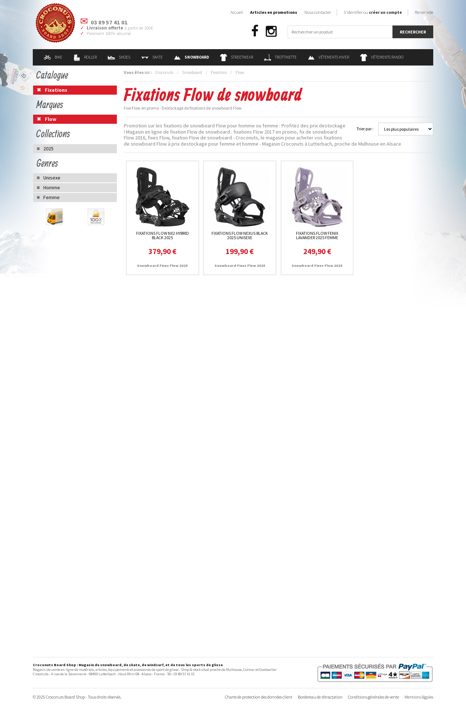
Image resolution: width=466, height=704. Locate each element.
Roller (85, 57)
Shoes (119, 57)
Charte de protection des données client (258, 697)
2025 (48, 148)
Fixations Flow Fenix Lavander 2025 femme (317, 235)
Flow (240, 72)
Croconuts (164, 72)
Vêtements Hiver (328, 57)
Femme (51, 197)
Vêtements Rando (381, 57)
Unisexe (51, 177)
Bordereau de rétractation (320, 697)
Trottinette (280, 57)
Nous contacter (317, 12)
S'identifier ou (373, 12)
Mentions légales (418, 697)
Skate (152, 57)
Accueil (236, 12)
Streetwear (236, 57)
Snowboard (192, 72)
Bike (53, 57)
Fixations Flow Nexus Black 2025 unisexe (240, 235)
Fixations (219, 72)
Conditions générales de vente (373, 697)
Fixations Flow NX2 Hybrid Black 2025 (162, 235)
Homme (51, 187)
